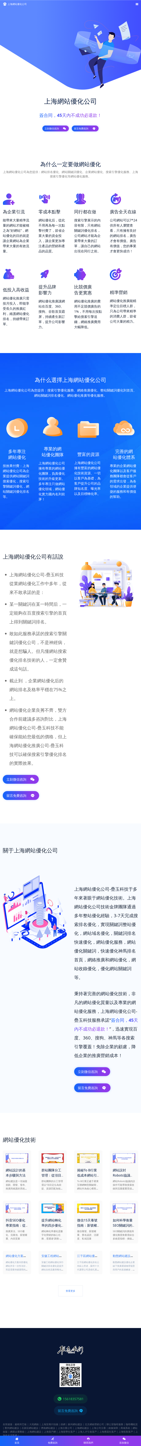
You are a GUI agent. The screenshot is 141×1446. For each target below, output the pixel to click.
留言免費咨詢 (85, 128)
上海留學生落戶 (66, 1431)
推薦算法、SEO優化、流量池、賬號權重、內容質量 (16, 1235)
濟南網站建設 (48, 1428)
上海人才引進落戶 (87, 1431)
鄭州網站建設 (12, 1428)
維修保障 (113, 1428)
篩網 (63, 1424)
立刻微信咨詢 (55, 128)
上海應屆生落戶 (107, 1431)
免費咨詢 (53, 1440)
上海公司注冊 (99, 1428)
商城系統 (125, 1428)
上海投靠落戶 (126, 1431)
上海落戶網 (50, 1431)
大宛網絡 (34, 1424)
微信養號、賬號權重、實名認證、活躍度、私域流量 (88, 1235)
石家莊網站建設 (30, 1428)
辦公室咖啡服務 (114, 1424)
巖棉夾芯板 (21, 1424)
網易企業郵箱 (17, 1431)
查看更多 (70, 1290)
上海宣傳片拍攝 (49, 1424)
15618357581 (70, 1399)
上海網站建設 (82, 1428)
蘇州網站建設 (75, 1424)
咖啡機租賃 (132, 1424)
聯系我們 (88, 1440)
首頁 (17, 1440)
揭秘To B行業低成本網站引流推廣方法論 (87, 1175)
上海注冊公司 (65, 1428)
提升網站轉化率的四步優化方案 (51, 1225)
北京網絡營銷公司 (94, 1424)
